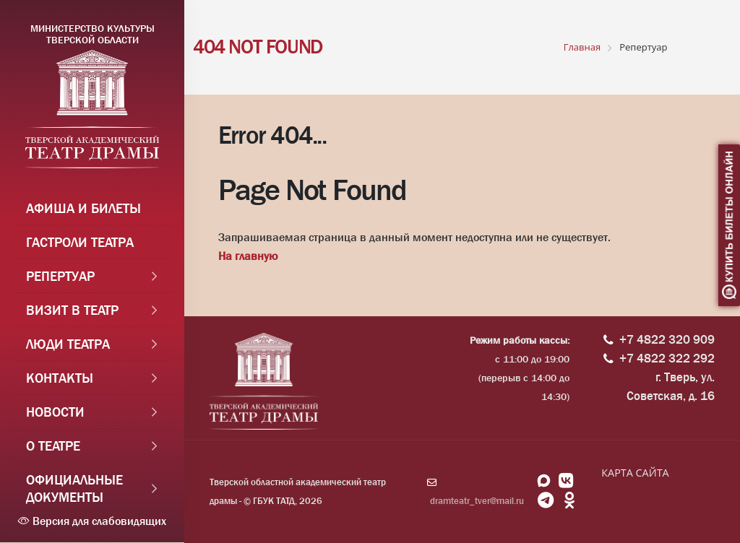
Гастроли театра (80, 242)
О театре (53, 446)
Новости (55, 412)
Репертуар (60, 276)
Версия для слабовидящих (92, 521)
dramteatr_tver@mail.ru (477, 501)
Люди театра (68, 344)
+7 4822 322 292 (667, 358)
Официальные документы (74, 489)
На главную (248, 256)
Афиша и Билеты (83, 208)
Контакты (59, 378)
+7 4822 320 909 (667, 339)
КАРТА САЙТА (634, 472)
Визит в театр (72, 310)
